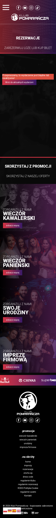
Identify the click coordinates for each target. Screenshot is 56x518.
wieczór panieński (28, 439)
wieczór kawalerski (28, 436)
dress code (28, 477)
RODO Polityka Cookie (28, 488)
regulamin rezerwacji (28, 484)
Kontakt (28, 495)
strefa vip (28, 473)
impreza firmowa (28, 447)
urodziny (28, 443)
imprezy (28, 465)
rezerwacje (28, 469)
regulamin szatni (28, 492)
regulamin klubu (28, 480)
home (28, 461)
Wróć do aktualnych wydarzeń (19, 82)
